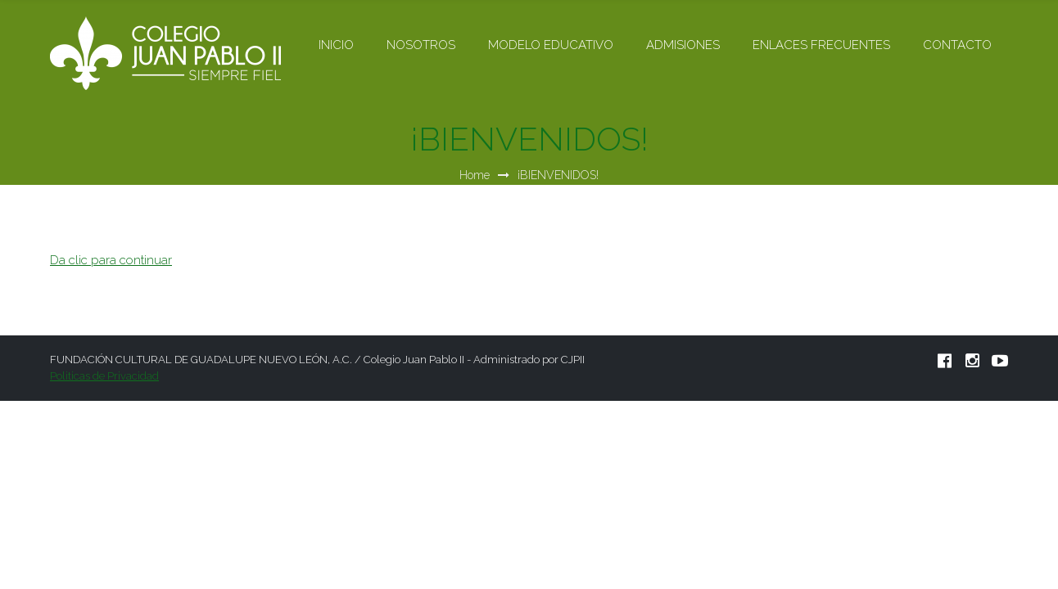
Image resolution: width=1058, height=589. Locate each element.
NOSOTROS (421, 45)
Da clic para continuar (111, 260)
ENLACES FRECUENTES (821, 45)
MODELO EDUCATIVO (550, 45)
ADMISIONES (683, 45)
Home (474, 175)
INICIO (336, 45)
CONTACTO (957, 45)
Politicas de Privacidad (104, 376)
